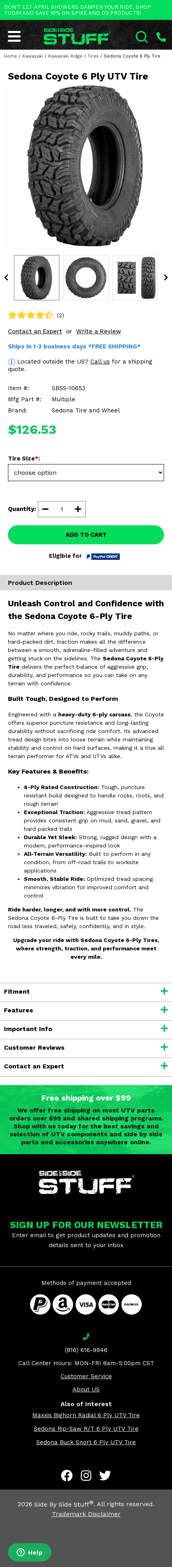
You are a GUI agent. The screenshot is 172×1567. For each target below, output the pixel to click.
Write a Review (98, 331)
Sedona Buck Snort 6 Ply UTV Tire (86, 1442)
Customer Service (86, 1376)
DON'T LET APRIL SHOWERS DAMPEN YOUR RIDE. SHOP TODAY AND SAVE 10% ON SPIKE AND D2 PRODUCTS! (77, 10)
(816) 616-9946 (86, 1350)
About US (86, 1389)
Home (10, 56)
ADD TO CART (86, 534)
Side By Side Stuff (64, 1504)
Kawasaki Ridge (65, 56)
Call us (100, 361)
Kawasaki (32, 56)
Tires (93, 56)
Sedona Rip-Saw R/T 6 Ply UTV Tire (86, 1428)
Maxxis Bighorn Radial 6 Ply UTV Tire (86, 1415)
